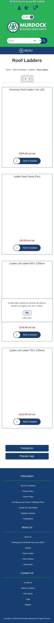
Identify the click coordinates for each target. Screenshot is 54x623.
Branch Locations (28, 588)
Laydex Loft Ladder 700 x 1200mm (27, 350)
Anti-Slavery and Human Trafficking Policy (28, 502)
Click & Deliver (28, 559)
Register (19, 8)
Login (28, 599)
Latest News (28, 565)
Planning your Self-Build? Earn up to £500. (28, 542)
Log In (26, 8)
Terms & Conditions (27, 486)
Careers (28, 548)
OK (27, 313)
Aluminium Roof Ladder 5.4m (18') (27, 89)
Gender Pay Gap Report (28, 508)
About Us (28, 537)
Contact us (28, 583)
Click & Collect (28, 553)
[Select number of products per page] (27, 78)
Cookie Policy (28, 497)
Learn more (27, 318)
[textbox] (24, 41)
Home (8, 70)
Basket (34, 8)
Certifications (28, 519)
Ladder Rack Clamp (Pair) (27, 176)
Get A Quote (28, 594)
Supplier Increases (28, 513)
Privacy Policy (28, 491)
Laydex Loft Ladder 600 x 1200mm (27, 263)
